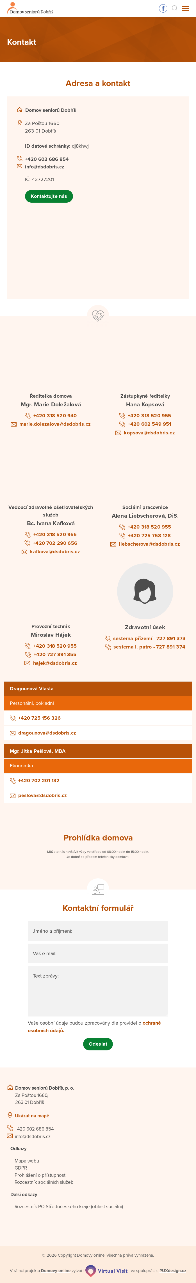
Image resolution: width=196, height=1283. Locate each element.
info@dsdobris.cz (44, 167)
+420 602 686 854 (47, 159)
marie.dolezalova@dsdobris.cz (55, 424)
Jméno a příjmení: (52, 931)
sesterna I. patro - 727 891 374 (149, 647)
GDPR (21, 1168)
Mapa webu (27, 1161)
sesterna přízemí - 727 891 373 (149, 638)
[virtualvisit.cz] (107, 1270)
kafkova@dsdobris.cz (55, 552)
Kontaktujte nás (49, 196)
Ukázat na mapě (32, 1116)
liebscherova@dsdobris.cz (149, 544)
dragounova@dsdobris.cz (47, 733)
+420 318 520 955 (149, 416)
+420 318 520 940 (55, 416)
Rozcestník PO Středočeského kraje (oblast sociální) (69, 1207)
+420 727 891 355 (55, 655)
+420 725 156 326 (39, 718)
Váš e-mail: (44, 954)
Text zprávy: (46, 976)
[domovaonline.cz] (56, 1270)
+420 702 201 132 (39, 781)
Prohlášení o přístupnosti (41, 1175)
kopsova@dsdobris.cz (149, 433)
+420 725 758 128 (149, 535)
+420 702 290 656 (55, 543)
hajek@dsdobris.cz (55, 663)
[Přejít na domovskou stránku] (29, 8)
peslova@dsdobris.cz (42, 796)
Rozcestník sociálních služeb (44, 1182)
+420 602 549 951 (149, 424)
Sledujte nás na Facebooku (163, 8)
